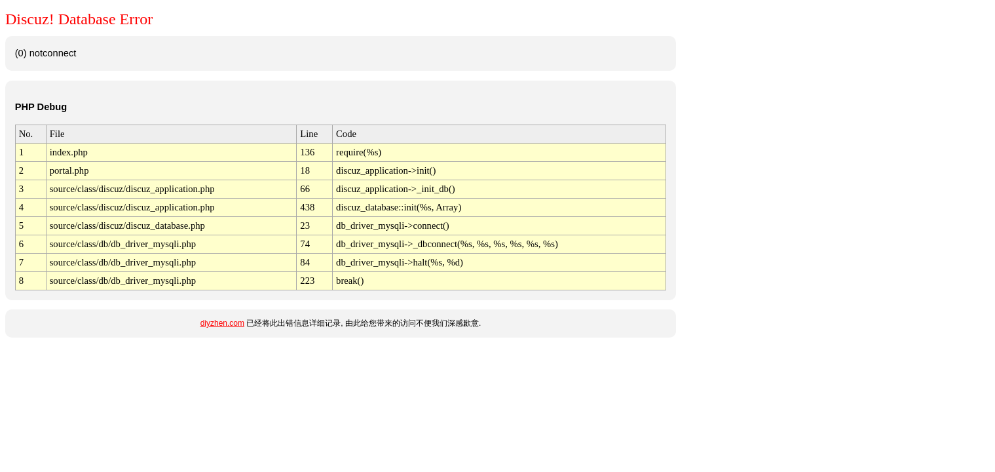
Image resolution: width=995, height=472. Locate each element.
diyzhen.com (222, 323)
